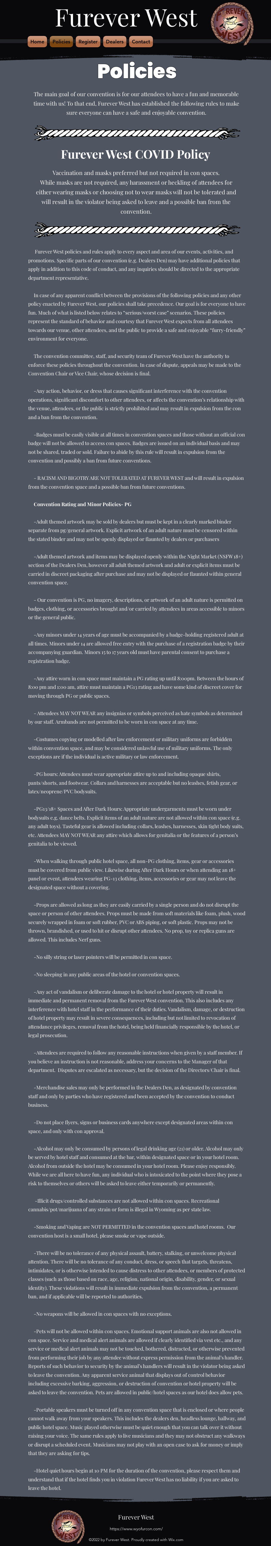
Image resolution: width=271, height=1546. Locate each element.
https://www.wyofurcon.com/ (136, 1528)
